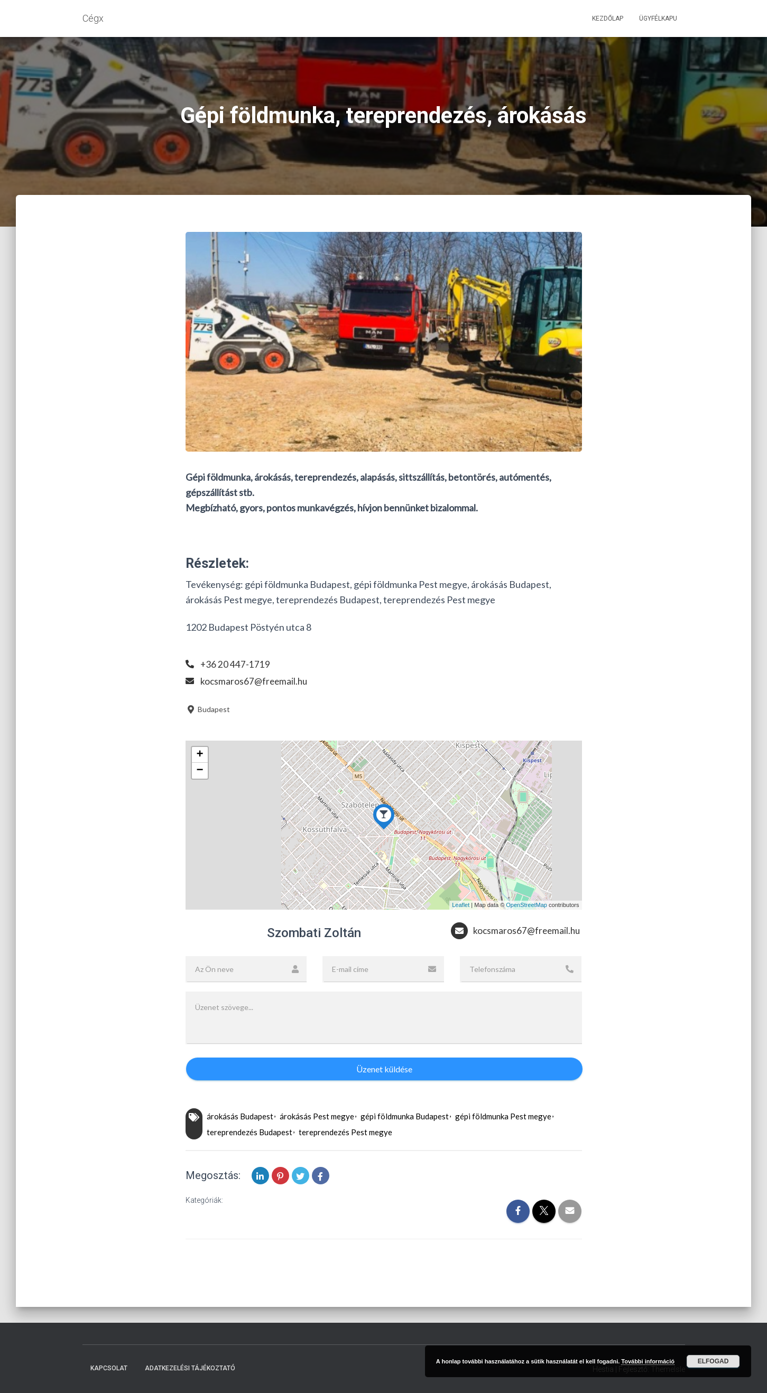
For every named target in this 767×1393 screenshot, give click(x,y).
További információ (647, 1361)
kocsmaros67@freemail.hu (255, 681)
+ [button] (199, 755)
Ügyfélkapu (658, 18)
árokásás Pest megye (317, 1137)
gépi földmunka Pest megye (503, 1137)
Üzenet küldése (384, 1090)
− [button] (199, 771)
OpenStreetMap (526, 905)
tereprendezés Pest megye (345, 1152)
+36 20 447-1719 (235, 664)
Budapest (208, 709)
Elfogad (713, 1361)
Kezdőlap (607, 18)
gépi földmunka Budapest (405, 1137)
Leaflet (460, 905)
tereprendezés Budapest (249, 1152)
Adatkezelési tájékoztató (190, 1368)
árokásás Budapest (240, 1137)
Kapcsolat (108, 1368)
